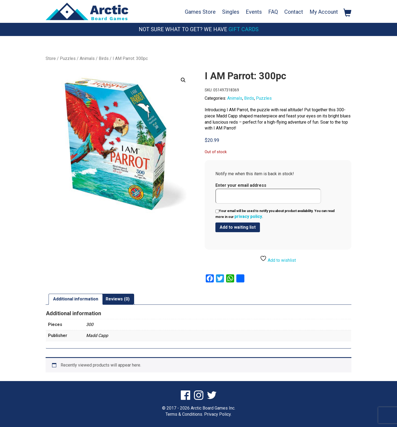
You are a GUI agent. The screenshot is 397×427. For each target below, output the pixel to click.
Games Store (200, 12)
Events (254, 12)
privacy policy (248, 216)
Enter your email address (268, 193)
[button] (183, 80)
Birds (104, 58)
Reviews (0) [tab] (118, 299)
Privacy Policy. (217, 414)
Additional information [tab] (75, 299)
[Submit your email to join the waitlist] (237, 227)
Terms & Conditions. (184, 414)
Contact (293, 12)
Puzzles (68, 58)
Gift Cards (244, 29)
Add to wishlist (278, 259)
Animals (87, 58)
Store (51, 58)
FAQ (273, 12)
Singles (230, 12)
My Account (324, 12)
